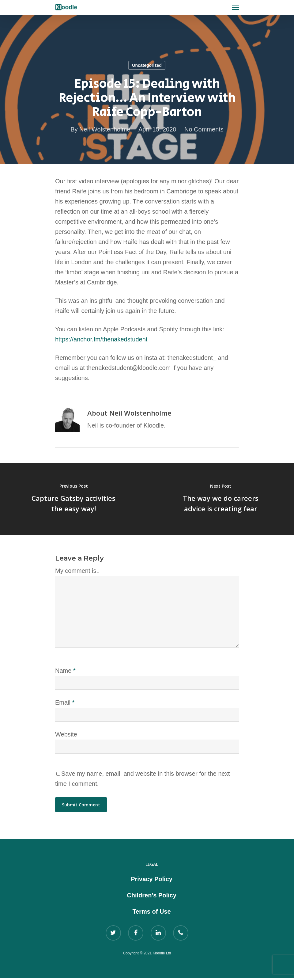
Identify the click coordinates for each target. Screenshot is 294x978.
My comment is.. (77, 570)
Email (64, 702)
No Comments (204, 129)
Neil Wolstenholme (104, 129)
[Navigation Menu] (235, 7)
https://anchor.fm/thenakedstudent (102, 339)
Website (66, 734)
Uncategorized (146, 65)
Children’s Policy (151, 895)
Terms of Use (151, 911)
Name (65, 670)
